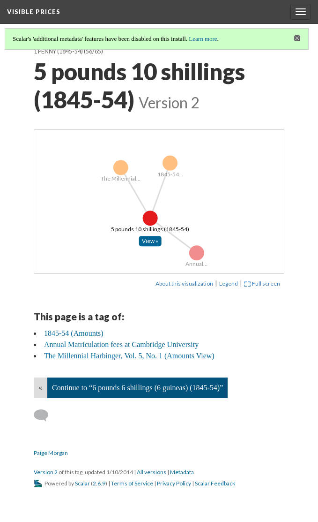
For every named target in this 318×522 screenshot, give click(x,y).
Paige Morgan (51, 452)
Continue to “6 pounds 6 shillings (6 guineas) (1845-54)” (137, 388)
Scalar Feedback (215, 483)
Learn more (203, 38)
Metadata (182, 472)
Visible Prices (33, 11)
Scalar (82, 483)
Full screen (262, 283)
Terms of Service (132, 483)
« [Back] (40, 388)
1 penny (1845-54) (58, 51)
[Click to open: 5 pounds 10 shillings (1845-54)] (150, 241)
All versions (151, 472)
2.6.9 (99, 483)
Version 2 (46, 472)
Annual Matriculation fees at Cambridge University (121, 344)
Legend (228, 283)
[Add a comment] (45, 415)
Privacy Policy (174, 483)
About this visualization (184, 283)
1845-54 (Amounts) (74, 333)
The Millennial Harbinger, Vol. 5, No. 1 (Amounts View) (129, 356)
